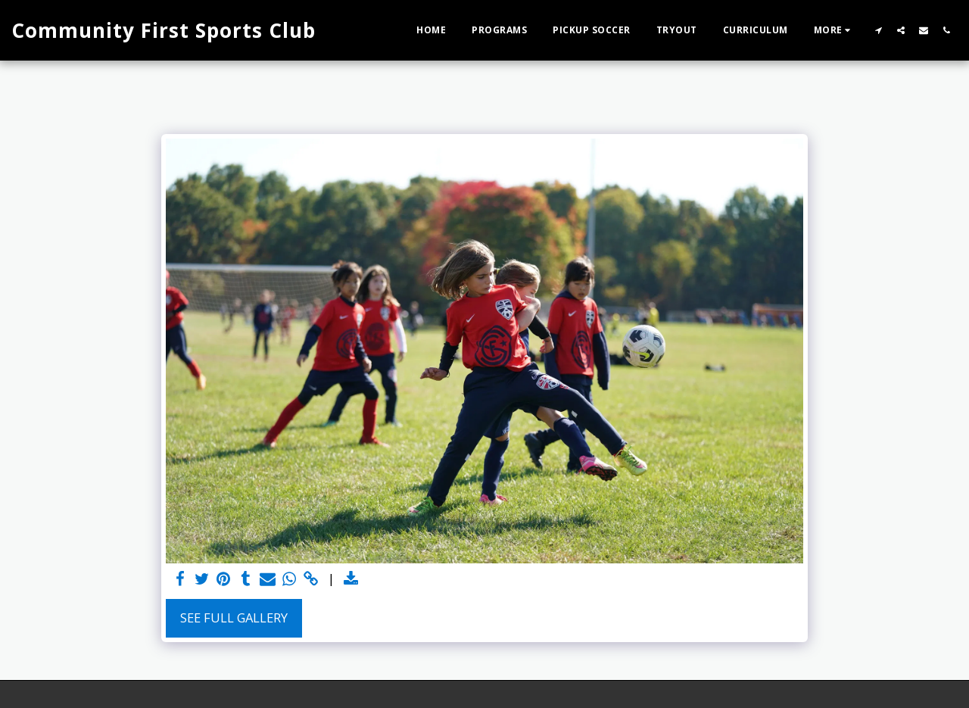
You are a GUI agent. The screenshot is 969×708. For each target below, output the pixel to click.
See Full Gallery (234, 617)
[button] (878, 30)
